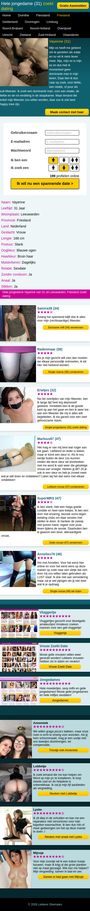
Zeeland (25, 35)
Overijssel (64, 28)
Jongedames (60, 700)
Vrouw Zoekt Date (60, 666)
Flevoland (43, 15)
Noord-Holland (40, 28)
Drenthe (23, 15)
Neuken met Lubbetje (63, 793)
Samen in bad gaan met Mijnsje (63, 877)
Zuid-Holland (47, 35)
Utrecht (7, 35)
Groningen (32, 22)
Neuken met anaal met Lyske (63, 837)
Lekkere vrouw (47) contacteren (65, 486)
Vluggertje (60, 633)
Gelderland (10, 22)
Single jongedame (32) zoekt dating (65, 427)
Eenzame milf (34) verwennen (65, 327)
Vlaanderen (71, 35)
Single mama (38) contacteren (65, 371)
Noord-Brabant (12, 28)
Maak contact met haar (67, 112)
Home (6, 15)
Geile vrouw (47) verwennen (65, 542)
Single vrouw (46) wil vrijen (66, 591)
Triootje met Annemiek (63, 750)
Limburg (52, 22)
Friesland (63, 15)
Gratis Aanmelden (73, 5)
